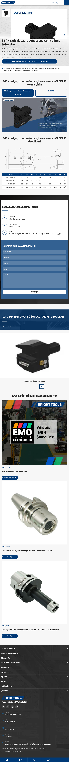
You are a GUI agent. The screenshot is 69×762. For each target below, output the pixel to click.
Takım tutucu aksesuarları (10, 663)
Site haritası (6, 751)
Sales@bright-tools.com (13, 714)
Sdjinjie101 (8, 737)
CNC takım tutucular (8, 649)
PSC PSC (4, 681)
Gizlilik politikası (17, 751)
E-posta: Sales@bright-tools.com (17, 218)
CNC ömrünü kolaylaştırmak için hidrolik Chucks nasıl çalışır (27, 551)
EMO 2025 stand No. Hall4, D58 (14, 471)
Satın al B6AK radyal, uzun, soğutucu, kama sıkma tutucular (30, 61)
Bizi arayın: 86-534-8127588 (14, 225)
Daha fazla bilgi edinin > (10, 478)
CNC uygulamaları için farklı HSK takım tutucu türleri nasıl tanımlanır (30, 630)
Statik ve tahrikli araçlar (10, 653)
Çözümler (4, 691)
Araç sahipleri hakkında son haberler (34, 395)
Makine (3, 672)
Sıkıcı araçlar (5, 658)
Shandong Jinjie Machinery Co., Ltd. (21, 748)
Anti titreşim (5, 667)
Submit (34, 292)
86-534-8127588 (10, 722)
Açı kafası (4, 677)
